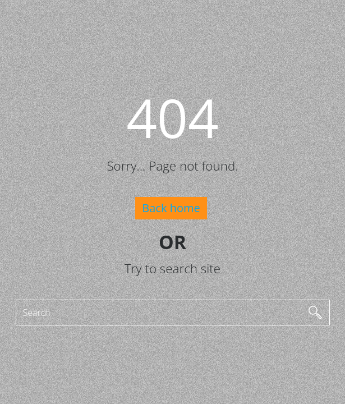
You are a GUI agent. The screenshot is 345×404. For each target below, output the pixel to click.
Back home (171, 207)
